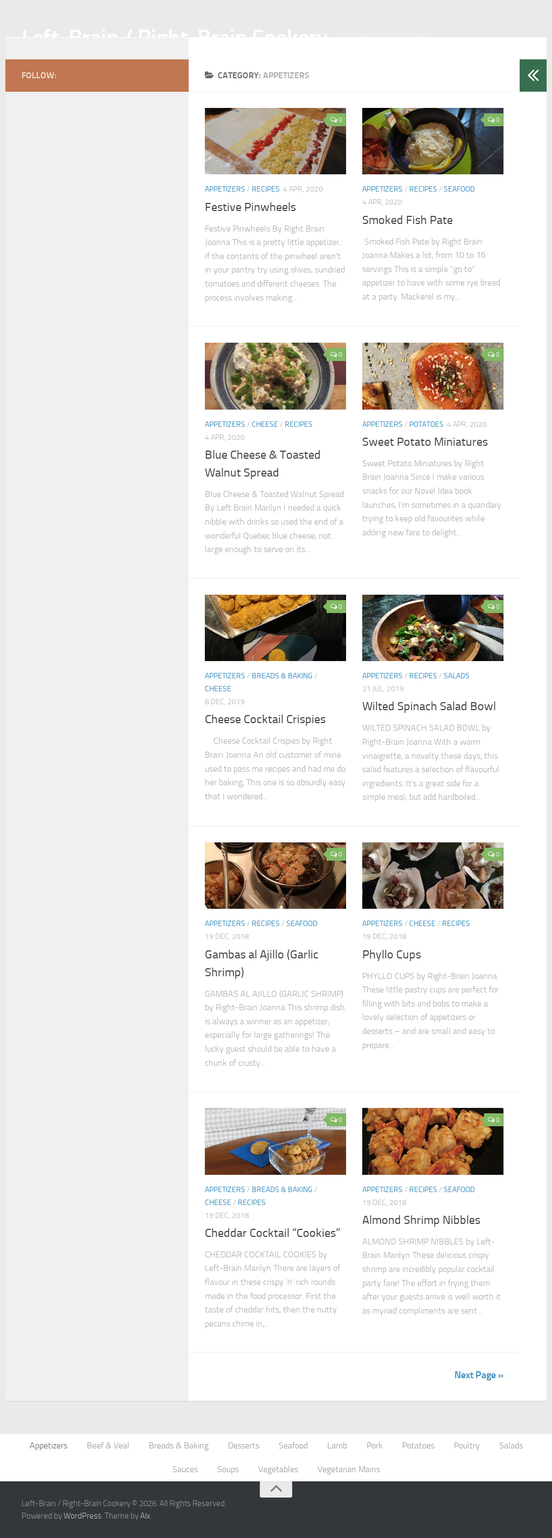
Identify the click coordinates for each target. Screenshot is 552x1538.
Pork (375, 1445)
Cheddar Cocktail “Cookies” (272, 1233)
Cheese (265, 424)
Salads (457, 675)
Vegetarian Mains (349, 1469)
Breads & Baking (282, 675)
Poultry (467, 1445)
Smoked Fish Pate (407, 220)
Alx (145, 1516)
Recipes (266, 189)
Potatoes (426, 424)
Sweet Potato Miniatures (425, 442)
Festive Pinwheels (250, 207)
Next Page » (478, 1375)
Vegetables (278, 1469)
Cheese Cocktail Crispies (265, 719)
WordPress (82, 1516)
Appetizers (225, 189)
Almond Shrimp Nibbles (421, 1220)
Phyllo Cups (391, 955)
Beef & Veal (108, 1445)
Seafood (459, 189)
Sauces (185, 1469)
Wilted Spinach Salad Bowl (429, 706)
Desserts (243, 1445)
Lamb (337, 1445)
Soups (228, 1469)
